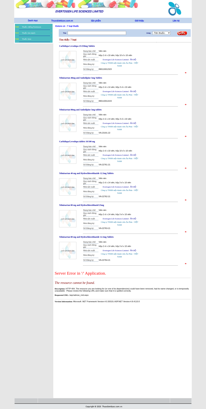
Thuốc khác (26, 39)
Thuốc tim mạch (28, 33)
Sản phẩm (96, 20)
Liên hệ (176, 20)
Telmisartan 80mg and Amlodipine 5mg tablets (80, 109)
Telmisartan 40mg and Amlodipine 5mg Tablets (80, 78)
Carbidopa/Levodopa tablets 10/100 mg (77, 141)
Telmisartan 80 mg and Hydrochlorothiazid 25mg (81, 205)
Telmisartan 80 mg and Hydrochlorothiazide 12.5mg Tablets (86, 237)
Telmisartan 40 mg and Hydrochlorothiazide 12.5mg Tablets (86, 173)
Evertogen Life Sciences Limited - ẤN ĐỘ (119, 59)
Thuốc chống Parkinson (31, 27)
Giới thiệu (139, 20)
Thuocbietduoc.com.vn (62, 20)
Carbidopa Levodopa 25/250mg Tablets (77, 46)
